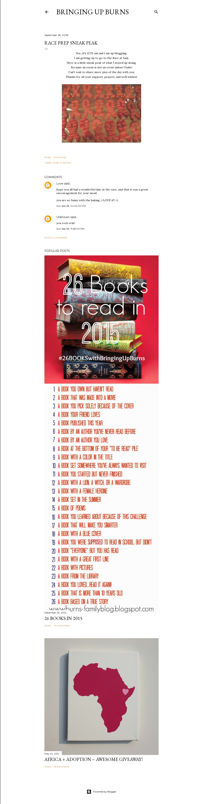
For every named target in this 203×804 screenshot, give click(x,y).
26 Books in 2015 (63, 618)
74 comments (62, 625)
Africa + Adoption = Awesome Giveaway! (93, 759)
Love (59, 183)
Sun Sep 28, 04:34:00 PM (71, 205)
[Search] (156, 11)
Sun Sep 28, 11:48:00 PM (70, 228)
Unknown (63, 217)
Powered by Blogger (101, 791)
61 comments (61, 766)
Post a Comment (55, 237)
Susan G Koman (62, 162)
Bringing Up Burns (92, 11)
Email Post (60, 157)
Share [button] (47, 157)
